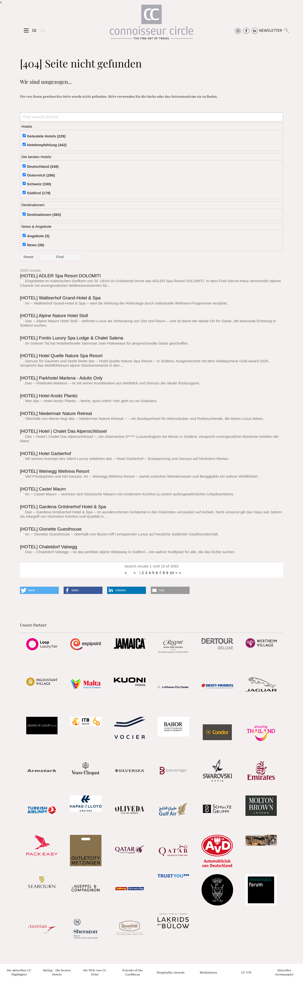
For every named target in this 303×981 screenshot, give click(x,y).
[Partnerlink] (42, 644)
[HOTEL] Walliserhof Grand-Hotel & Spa (60, 297)
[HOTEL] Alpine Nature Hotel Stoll (54, 315)
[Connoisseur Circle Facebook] (246, 30)
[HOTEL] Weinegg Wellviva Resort (54, 471)
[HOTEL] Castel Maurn (43, 488)
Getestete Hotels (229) (46, 136)
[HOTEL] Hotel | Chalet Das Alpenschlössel (63, 431)
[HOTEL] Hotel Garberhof (45, 453)
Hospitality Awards (171, 972)
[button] (39, 590)
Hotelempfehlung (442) (47, 145)
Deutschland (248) (43, 166)
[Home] (151, 24)
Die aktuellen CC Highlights (19, 972)
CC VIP (246, 972)
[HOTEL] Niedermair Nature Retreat (56, 413)
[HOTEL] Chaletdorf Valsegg (48, 546)
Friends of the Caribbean (132, 972)
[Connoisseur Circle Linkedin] (254, 30)
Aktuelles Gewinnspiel (284, 972)
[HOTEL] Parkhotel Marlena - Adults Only (61, 378)
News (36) (35, 245)
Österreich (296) (41, 175)
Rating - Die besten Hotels (57, 972)
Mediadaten (208, 972)
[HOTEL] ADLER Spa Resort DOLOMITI (60, 275)
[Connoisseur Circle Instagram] (238, 30)
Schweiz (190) (39, 184)
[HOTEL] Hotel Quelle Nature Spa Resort (61, 355)
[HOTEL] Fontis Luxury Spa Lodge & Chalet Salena (71, 337)
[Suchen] (286, 30)
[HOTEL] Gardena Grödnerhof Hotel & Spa (63, 506)
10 (172, 573)
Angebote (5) (38, 236)
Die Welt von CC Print (94, 972)
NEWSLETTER (270, 30)
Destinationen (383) (44, 214)
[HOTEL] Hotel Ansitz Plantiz (48, 395)
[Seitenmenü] (26, 30)
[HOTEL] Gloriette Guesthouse (51, 529)
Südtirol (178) (38, 193)
